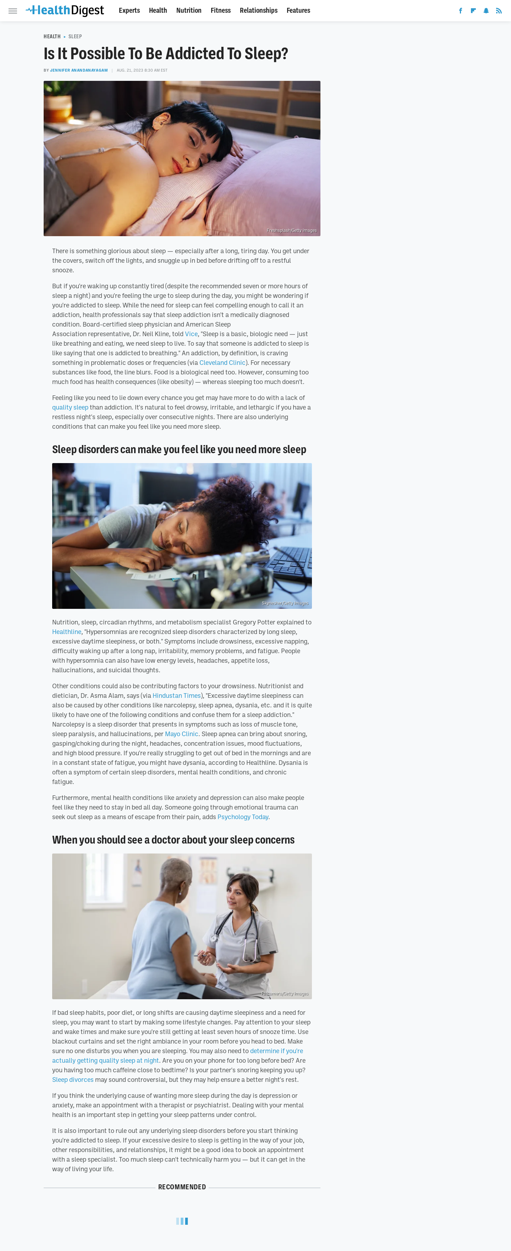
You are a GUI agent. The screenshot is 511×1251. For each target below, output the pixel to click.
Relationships (259, 10)
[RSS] (498, 12)
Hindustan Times (177, 695)
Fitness (221, 10)
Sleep (75, 36)
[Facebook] (460, 12)
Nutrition (189, 10)
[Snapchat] (486, 12)
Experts (129, 10)
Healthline (66, 631)
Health (158, 10)
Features (298, 10)
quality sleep (70, 407)
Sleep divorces (73, 1079)
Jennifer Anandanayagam (79, 70)
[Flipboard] (473, 12)
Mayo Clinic (181, 734)
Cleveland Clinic (222, 362)
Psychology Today (243, 817)
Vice (191, 334)
